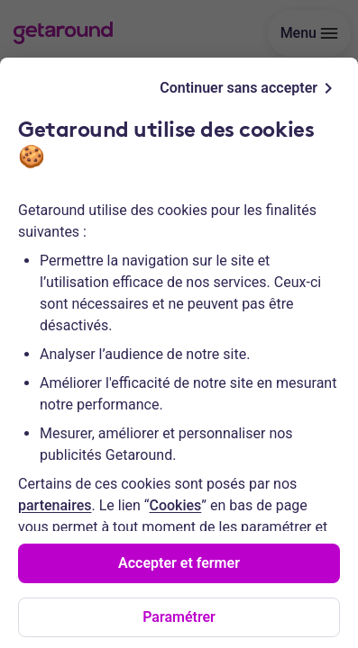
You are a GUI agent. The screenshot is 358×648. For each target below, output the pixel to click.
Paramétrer (179, 617)
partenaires (54, 505)
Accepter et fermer (179, 563)
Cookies (175, 505)
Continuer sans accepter (249, 88)
